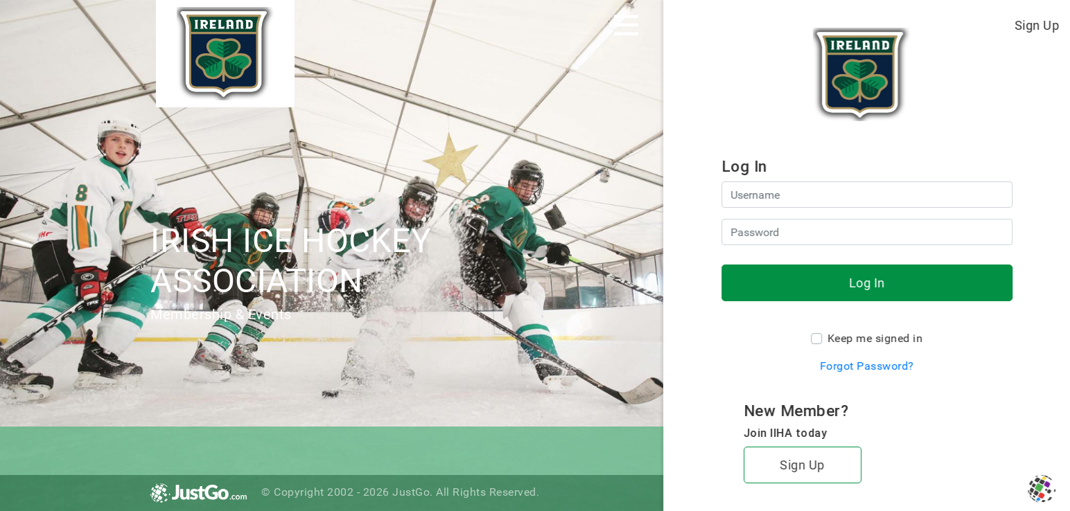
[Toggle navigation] (626, 25)
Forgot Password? (867, 366)
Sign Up (1037, 25)
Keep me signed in (875, 338)
